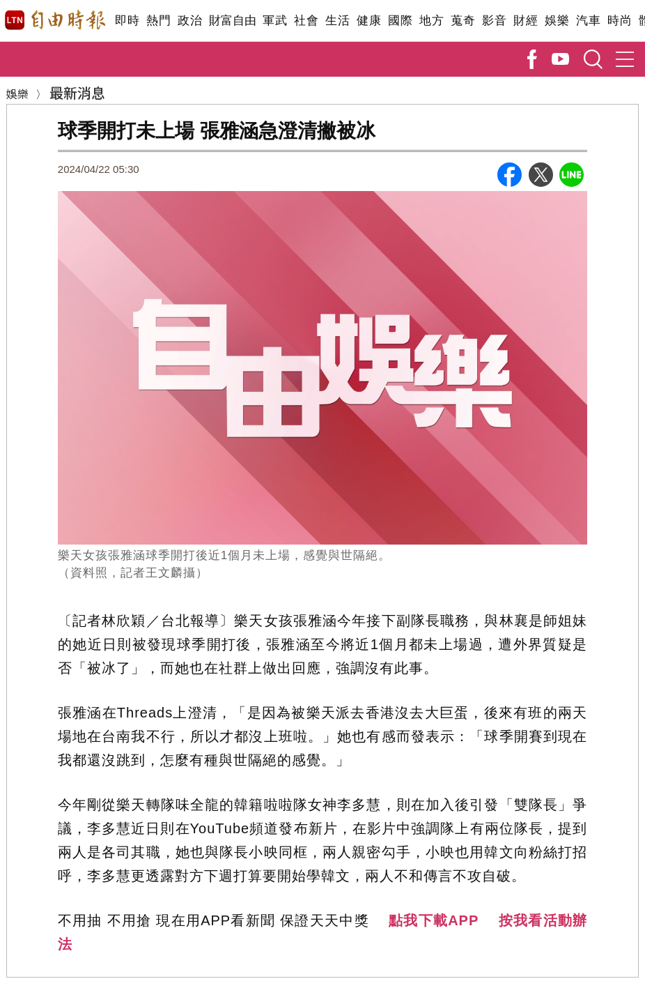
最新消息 (77, 92)
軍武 (275, 20)
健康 (369, 20)
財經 (525, 20)
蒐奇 (463, 20)
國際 (400, 20)
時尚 (619, 20)
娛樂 (557, 20)
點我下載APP (434, 920)
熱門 (158, 20)
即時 (127, 20)
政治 (190, 20)
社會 (306, 20)
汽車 (588, 20)
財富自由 (232, 20)
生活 (337, 20)
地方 (431, 20)
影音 (494, 20)
